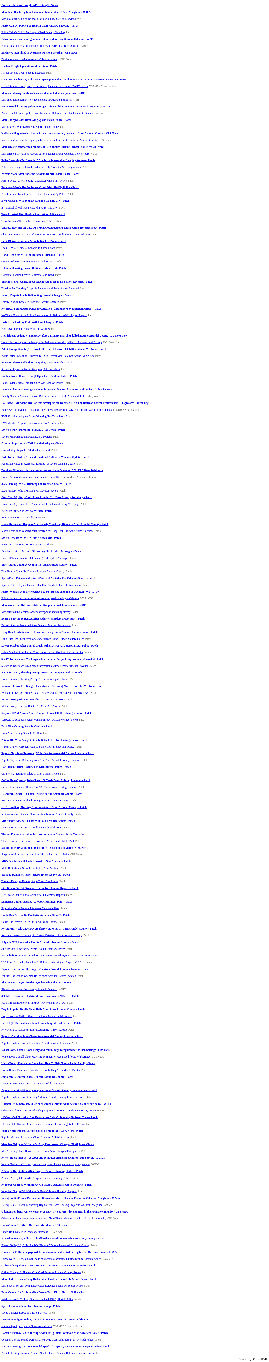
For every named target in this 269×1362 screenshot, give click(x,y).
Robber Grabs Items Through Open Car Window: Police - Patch (39, 375)
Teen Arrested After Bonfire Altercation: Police (27, 221)
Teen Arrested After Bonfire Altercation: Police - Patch (33, 214)
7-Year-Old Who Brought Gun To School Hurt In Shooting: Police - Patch (44, 739)
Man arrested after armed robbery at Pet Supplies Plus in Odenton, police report (45, 153)
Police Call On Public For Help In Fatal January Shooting (33, 32)
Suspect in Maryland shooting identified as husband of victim (35, 854)
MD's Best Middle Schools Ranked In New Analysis (30, 868)
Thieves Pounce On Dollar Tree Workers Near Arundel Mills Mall (37, 841)
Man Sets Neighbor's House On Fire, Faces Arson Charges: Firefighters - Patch (47, 1144)
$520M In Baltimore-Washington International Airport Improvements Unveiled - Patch (52, 658)
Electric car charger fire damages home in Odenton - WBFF (36, 982)
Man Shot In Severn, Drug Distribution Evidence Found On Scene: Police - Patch (48, 1279)
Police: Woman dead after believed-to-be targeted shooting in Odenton (40, 598)
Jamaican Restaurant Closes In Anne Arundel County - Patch (37, 1076)
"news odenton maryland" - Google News (29, 5)
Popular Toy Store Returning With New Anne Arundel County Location (40, 760)
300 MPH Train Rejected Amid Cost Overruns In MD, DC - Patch (40, 996)
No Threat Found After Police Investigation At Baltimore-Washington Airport (44, 315)
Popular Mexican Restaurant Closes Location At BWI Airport (35, 1137)
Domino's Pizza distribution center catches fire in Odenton (33, 477)
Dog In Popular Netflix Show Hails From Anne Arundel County (36, 1016)
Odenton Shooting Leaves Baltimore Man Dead (27, 274)
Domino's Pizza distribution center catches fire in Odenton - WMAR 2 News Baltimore (52, 470)
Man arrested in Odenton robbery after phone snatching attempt (36, 611)
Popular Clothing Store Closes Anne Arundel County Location (35, 1043)
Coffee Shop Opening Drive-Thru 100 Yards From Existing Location (39, 787)
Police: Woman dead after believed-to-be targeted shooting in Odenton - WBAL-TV (50, 591)
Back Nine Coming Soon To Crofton (21, 733)
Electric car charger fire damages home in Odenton (29, 989)
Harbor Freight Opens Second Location (23, 72)
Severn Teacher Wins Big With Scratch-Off (25, 544)
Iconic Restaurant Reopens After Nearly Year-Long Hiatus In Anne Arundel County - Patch (54, 524)
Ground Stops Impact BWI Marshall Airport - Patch (32, 443)
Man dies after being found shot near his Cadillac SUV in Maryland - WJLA (46, 12)
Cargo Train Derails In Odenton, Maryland (24, 1231)
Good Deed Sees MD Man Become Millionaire (27, 261)
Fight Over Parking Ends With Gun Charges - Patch (32, 322)
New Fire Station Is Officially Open (21, 517)
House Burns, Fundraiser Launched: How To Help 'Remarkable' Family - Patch (48, 1063)
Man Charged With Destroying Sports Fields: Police (30, 126)
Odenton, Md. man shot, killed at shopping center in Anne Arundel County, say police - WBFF (56, 1103)
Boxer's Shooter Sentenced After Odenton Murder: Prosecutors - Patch (43, 618)
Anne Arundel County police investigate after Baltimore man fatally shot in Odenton (47, 113)
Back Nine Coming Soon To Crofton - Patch (26, 726)
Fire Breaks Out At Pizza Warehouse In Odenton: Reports (33, 894)
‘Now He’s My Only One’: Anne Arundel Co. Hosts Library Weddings (40, 504)
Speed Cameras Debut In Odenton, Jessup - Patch (30, 1306)
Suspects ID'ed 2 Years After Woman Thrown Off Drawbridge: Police (39, 719)
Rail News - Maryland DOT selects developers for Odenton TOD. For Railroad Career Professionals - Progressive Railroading (75, 402)
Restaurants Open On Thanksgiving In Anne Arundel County (34, 800)
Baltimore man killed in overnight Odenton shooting (30, 59)
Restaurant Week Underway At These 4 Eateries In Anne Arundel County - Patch (49, 928)
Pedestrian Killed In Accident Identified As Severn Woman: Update (38, 463)
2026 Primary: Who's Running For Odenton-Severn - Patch (36, 483)
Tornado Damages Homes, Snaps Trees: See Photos (29, 881)
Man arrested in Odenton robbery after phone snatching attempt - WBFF (44, 605)
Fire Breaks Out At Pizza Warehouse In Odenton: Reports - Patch (39, 888)
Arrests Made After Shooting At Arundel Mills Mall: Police (34, 180)
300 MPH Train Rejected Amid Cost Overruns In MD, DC (33, 1002)
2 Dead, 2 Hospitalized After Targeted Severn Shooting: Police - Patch (42, 1171)
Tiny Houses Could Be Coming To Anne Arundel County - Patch (39, 564)
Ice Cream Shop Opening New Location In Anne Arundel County (37, 814)
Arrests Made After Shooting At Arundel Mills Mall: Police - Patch (40, 173)
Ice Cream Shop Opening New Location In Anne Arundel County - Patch (44, 807)
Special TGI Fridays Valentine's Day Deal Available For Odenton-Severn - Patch (48, 578)
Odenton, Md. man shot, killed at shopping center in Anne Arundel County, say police (48, 1110)
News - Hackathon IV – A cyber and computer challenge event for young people (45, 1164)
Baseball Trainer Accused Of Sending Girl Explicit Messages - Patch (41, 551)
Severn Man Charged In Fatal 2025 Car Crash (26, 436)
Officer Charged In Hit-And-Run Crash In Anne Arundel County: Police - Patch (48, 1265)
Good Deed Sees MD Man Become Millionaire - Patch (32, 254)
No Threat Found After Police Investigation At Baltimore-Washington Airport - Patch (51, 308)
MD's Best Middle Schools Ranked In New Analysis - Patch (36, 861)
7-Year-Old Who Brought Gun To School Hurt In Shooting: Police (37, 746)
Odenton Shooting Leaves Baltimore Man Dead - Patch (33, 268)
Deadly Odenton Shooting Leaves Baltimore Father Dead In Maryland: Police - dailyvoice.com (56, 389)
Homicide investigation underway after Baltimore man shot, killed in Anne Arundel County (51, 342)
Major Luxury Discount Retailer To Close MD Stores (30, 706)
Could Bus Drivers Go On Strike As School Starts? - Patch (35, 915)
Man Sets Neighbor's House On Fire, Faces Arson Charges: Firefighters (40, 1151)
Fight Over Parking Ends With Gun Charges (25, 328)
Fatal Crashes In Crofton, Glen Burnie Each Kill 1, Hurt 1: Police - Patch (44, 1292)
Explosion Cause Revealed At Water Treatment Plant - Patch (36, 901)
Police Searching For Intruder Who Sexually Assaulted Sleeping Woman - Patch (48, 160)
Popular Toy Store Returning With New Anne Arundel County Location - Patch (47, 753)
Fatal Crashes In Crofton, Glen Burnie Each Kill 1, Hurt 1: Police (37, 1299)
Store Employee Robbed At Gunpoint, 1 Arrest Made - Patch (36, 362)
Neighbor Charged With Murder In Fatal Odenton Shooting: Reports (39, 1191)
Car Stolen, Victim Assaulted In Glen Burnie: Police (30, 773)
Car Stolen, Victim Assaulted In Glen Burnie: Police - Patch (36, 766)
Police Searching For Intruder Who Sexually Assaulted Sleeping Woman (41, 167)
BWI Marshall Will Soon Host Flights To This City (29, 207)
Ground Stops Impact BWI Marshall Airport (25, 450)
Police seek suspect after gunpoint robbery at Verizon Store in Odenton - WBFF (48, 39)
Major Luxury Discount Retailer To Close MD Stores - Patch (36, 699)
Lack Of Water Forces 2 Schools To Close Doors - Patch (33, 241)
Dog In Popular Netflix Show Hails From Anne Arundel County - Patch (43, 1009)
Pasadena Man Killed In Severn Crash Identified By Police (33, 194)
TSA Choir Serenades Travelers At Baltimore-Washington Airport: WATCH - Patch (50, 955)
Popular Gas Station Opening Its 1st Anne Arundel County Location (38, 975)
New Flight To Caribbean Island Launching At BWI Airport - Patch (41, 1023)
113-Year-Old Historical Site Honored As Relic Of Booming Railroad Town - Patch (49, 1117)
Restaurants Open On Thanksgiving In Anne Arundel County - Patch (41, 793)
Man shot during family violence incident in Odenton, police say (36, 99)
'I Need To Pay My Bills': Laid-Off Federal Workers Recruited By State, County (45, 1245)
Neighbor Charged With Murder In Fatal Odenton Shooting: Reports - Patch (46, 1184)
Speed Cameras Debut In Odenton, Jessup (24, 1312)
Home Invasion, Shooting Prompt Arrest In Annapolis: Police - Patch (41, 672)
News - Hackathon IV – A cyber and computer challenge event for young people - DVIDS (53, 1157)
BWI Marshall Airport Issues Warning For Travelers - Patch (36, 416)
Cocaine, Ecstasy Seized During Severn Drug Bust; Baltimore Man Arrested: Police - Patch (54, 1332)
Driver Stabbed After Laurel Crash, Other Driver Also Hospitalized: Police (42, 652)
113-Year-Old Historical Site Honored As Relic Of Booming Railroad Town (43, 1124)
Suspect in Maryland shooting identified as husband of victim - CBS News (44, 847)
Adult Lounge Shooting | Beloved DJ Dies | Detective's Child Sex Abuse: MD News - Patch (53, 349)
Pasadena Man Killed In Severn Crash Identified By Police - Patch (40, 187)
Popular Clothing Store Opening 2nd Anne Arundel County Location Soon (42, 1097)
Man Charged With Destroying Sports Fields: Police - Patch (36, 119)
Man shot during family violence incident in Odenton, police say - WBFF (43, 92)
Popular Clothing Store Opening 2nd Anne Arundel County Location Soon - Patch (49, 1090)
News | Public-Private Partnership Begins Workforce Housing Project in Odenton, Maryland (52, 1204)
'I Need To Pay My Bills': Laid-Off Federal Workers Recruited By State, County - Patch (52, 1238)
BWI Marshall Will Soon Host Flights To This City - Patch (35, 200)
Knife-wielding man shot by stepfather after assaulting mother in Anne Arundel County (49, 140)
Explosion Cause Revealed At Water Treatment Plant (30, 908)
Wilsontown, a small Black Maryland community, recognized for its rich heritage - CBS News (55, 1049)
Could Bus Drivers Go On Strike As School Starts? (29, 921)
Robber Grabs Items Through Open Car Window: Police (32, 382)
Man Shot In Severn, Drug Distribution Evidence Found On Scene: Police (42, 1285)
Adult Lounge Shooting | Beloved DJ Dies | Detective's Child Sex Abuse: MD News (47, 355)
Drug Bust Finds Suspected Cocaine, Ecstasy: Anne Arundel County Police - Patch (49, 632)
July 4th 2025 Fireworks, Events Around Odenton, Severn (33, 948)
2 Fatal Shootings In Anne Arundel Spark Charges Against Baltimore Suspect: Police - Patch (55, 1346)
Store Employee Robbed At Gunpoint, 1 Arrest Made (30, 369)
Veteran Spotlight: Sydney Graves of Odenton (26, 1326)
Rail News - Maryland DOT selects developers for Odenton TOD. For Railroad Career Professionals (56, 409)
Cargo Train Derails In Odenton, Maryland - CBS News (34, 1225)
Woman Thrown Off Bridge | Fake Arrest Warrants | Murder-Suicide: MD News (45, 692)
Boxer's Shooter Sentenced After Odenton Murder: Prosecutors (36, 625)
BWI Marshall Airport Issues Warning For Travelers (30, 423)
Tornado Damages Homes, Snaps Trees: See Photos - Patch (35, 874)
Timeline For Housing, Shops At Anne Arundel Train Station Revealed (40, 288)
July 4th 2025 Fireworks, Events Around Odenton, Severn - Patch (39, 942)
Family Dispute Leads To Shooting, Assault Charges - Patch (36, 295)
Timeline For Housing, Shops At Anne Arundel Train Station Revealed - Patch (46, 281)
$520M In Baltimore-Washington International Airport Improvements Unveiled (45, 665)
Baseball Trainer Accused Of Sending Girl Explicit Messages (35, 558)
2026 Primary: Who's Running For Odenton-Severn (29, 490)
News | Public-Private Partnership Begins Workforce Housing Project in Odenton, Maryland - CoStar (60, 1198)
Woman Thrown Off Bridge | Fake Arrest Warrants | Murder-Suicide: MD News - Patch (52, 686)
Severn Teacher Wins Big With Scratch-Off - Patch (31, 537)
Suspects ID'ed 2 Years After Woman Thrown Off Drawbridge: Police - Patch (46, 713)
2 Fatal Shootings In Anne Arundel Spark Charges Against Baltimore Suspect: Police (48, 1353)
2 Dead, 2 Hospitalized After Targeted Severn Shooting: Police (35, 1177)
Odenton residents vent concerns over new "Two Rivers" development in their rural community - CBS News (64, 1211)
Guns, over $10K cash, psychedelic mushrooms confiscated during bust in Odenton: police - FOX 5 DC (61, 1252)
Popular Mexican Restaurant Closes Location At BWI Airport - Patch (42, 1130)
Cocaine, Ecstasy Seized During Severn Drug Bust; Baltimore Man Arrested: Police (47, 1339)
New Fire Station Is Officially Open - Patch (26, 510)
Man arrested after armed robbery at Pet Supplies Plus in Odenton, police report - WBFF (53, 146)
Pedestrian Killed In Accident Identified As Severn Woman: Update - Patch (45, 456)
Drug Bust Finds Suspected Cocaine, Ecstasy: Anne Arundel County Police (42, 638)
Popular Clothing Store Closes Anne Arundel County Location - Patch (42, 1036)
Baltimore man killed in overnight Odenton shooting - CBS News (39, 52)
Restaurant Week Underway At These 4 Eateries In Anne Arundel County (41, 935)
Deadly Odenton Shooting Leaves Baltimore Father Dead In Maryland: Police (44, 396)
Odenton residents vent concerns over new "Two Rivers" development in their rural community (53, 1218)
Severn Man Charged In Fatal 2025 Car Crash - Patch (33, 429)
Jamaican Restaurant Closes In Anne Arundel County (30, 1083)
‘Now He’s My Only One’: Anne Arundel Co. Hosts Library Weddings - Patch (46, 497)
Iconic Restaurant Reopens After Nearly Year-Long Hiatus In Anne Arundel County (47, 530)
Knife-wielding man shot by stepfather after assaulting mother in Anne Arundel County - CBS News (59, 133)
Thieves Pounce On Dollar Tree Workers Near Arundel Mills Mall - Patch (44, 834)
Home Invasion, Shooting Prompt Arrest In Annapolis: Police (35, 679)
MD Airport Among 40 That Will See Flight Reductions (32, 827)
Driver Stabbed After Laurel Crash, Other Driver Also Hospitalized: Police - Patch (49, 645)
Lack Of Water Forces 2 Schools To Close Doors (28, 247)
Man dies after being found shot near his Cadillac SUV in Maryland (38, 18)
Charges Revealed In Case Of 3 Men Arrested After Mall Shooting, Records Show (46, 234)
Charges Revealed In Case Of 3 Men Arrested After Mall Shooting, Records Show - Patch (53, 227)
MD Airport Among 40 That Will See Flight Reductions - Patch (38, 820)
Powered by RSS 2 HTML (253, 1359)
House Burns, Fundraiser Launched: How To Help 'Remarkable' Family (40, 1070)
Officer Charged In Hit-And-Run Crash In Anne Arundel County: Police (41, 1272)
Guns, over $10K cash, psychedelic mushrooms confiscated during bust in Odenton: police (51, 1258)
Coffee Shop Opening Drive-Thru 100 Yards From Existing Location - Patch (45, 780)
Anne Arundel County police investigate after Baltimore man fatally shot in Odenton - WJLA (55, 106)
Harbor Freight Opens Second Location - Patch (29, 66)
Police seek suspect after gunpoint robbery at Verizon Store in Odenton (40, 45)
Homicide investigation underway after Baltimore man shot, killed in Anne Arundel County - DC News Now (64, 335)
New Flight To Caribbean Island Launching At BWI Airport (34, 1029)
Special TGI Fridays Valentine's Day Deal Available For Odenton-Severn (41, 585)
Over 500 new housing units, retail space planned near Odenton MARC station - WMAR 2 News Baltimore (63, 79)
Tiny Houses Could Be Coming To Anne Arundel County (32, 571)
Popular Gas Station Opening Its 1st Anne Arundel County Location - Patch (45, 969)
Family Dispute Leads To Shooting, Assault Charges (30, 301)
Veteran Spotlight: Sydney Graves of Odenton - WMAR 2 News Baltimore (44, 1319)
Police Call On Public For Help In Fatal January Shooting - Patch (39, 25)
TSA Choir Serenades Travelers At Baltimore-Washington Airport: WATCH (42, 962)
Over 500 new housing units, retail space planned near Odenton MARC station (44, 86)
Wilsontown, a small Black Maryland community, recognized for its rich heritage (45, 1056)
